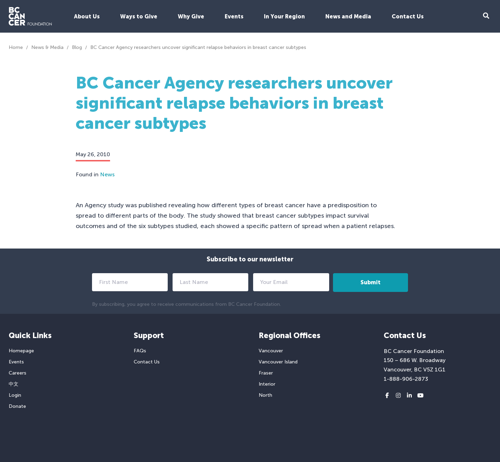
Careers (17, 373)
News (107, 174)
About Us (87, 16)
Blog (77, 47)
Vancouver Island (278, 362)
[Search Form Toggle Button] (486, 16)
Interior (267, 384)
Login (15, 395)
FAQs (140, 351)
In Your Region (284, 16)
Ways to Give (138, 16)
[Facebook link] (387, 395)
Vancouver (271, 351)
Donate (17, 406)
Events (234, 16)
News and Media (348, 16)
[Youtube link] (420, 395)
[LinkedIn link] (409, 395)
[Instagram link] (398, 395)
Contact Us (408, 16)
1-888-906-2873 (406, 379)
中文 (13, 384)
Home (16, 47)
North (265, 395)
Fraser (266, 373)
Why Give (191, 16)
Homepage (21, 351)
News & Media (47, 47)
